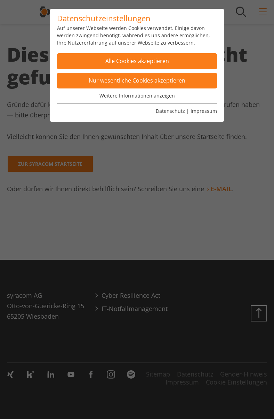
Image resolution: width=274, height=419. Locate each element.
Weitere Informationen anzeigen (137, 95)
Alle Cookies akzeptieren (137, 61)
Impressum (204, 111)
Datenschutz (170, 111)
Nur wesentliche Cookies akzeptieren (137, 80)
